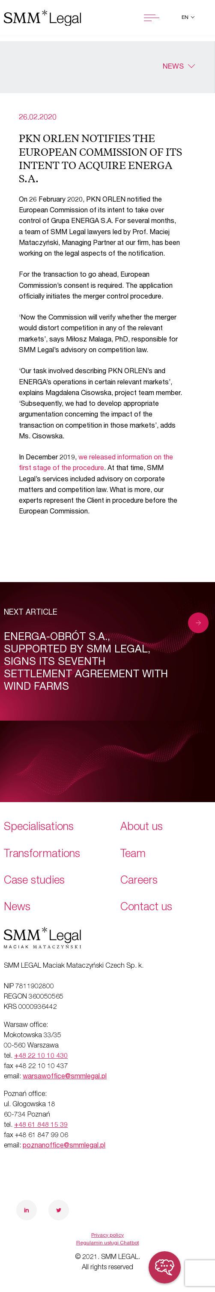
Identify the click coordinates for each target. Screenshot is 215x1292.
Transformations (42, 854)
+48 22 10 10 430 (41, 1056)
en (186, 17)
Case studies (34, 881)
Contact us (146, 908)
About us (141, 827)
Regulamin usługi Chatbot (107, 1243)
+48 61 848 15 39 (41, 1125)
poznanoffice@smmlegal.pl (64, 1146)
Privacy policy (107, 1235)
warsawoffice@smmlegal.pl (65, 1077)
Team (133, 854)
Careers (139, 881)
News (173, 67)
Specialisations (39, 827)
